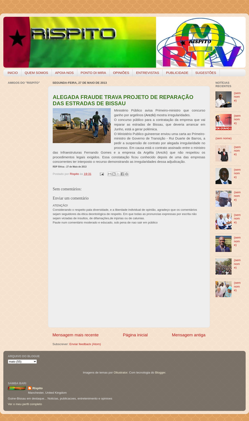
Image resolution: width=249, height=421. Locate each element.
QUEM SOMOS (36, 73)
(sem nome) (237, 96)
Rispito (37, 388)
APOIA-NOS (64, 73)
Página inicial (135, 335)
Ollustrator (121, 372)
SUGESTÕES (205, 73)
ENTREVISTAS (147, 73)
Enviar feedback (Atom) (85, 344)
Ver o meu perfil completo (25, 404)
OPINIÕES (121, 73)
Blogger (160, 372)
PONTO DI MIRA (93, 73)
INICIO (13, 73)
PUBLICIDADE (177, 73)
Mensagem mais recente (75, 335)
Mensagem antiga (188, 335)
